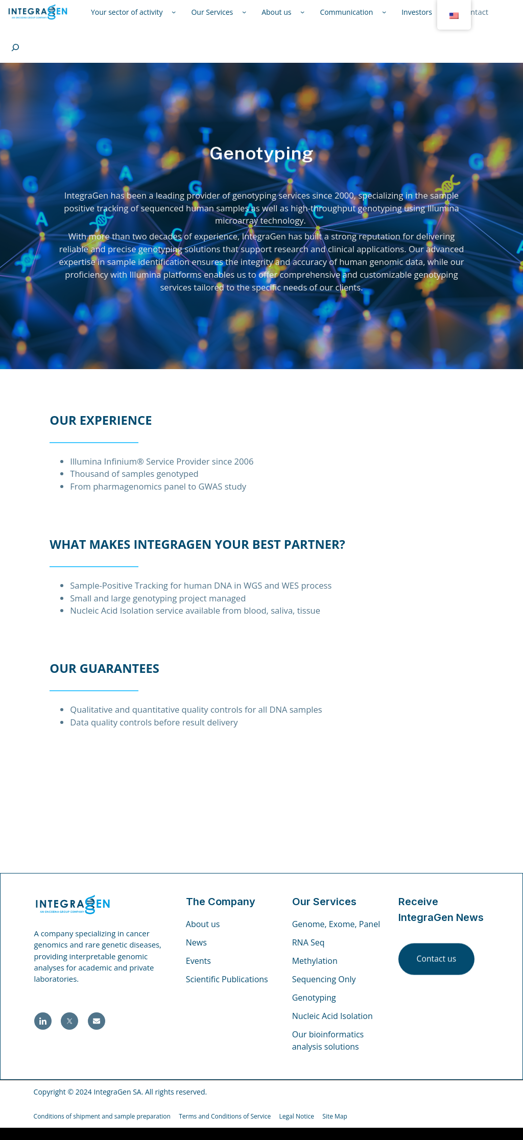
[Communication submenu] (384, 12)
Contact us (437, 959)
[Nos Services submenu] (244, 12)
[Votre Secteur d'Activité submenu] (174, 12)
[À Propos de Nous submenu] (302, 12)
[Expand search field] (15, 47)
